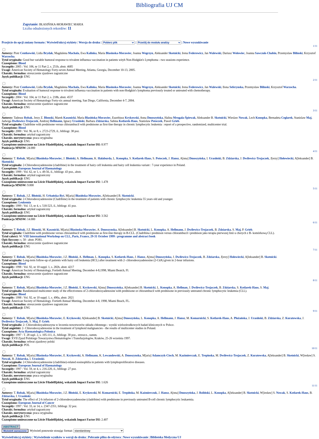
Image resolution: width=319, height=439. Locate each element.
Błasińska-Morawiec (49, 158)
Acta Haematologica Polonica (36, 331)
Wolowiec (239, 53)
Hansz (175, 158)
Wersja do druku (89, 42)
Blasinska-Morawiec (118, 53)
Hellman (88, 256)
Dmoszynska (108, 229)
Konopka (261, 117)
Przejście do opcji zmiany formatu (23, 42)
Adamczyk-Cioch (163, 355)
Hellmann (56, 121)
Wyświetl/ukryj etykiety (62, 42)
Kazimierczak (188, 355)
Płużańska (240, 318)
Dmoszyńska (155, 117)
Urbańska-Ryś (55, 195)
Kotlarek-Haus (128, 121)
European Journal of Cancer (36, 402)
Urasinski (38, 358)
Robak (28, 117)
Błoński (70, 158)
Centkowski (27, 53)
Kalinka (91, 53)
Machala (73, 53)
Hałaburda (104, 158)
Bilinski (298, 53)
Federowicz (196, 53)
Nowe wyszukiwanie (195, 42)
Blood (22, 63)
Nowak (243, 117)
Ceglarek (287, 117)
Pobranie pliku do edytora (104, 437)
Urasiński (78, 121)
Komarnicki (198, 318)
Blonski (49, 117)
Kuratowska (293, 318)
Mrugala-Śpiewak (184, 117)
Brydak (48, 53)
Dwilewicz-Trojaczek (25, 121)
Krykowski (132, 117)
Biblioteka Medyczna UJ (165, 437)
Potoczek (156, 121)
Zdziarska (102, 121)
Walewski (215, 53)
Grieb (175, 121)
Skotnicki (174, 53)
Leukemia (24, 202)
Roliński (204, 392)
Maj (308, 117)
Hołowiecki (286, 158)
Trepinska (207, 355)
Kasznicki (69, 117)
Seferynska (236, 87)
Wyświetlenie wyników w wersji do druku (60, 437)
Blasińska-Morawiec (98, 117)
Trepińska (128, 392)
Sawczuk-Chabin (265, 53)
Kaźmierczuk (148, 392)
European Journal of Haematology (40, 168)
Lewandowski (111, 355)
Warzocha (8, 56)
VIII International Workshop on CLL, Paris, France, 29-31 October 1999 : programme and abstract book (89, 236)
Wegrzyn (147, 53)
